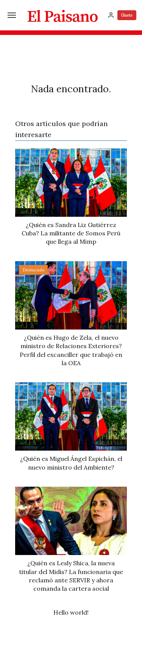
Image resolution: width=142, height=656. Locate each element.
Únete (127, 15)
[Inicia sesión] (111, 15)
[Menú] (12, 15)
